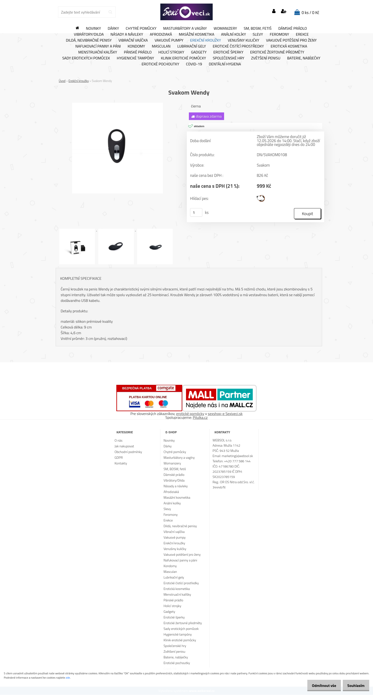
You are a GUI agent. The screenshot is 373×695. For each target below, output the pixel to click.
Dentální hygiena (225, 64)
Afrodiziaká (161, 34)
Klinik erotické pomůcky (183, 58)
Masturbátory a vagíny (185, 28)
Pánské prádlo (138, 52)
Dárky (113, 28)
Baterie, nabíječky (303, 58)
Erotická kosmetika (289, 46)
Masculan (161, 46)
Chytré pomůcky (141, 28)
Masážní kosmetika (196, 34)
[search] (110, 12)
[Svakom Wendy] (117, 104)
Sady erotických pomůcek (86, 58)
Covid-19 (194, 64)
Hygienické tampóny (135, 58)
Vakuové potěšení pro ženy (291, 40)
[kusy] (196, 212)
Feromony (279, 34)
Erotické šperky (228, 52)
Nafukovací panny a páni (98, 46)
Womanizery (225, 28)
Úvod (62, 80)
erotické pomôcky (190, 414)
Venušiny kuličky (243, 40)
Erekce (302, 34)
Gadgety (198, 52)
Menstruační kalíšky (97, 52)
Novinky (93, 28)
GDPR (118, 457)
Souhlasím (354, 685)
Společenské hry (228, 58)
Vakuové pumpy (169, 40)
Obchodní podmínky (128, 451)
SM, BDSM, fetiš (258, 28)
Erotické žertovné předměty (277, 52)
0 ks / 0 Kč (310, 13)
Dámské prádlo (292, 28)
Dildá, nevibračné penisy (89, 40)
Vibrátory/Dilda (89, 34)
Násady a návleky (126, 34)
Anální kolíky (233, 34)
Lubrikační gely (191, 46)
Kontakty (120, 463)
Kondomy (136, 46)
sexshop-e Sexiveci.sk (225, 414)
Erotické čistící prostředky (238, 46)
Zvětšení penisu (265, 58)
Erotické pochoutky (160, 64)
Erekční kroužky (205, 40)
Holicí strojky (171, 52)
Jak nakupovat (124, 446)
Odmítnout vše (320, 685)
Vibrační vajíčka (133, 40)
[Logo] (186, 12)
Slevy (258, 34)
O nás (118, 440)
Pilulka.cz (200, 417)
